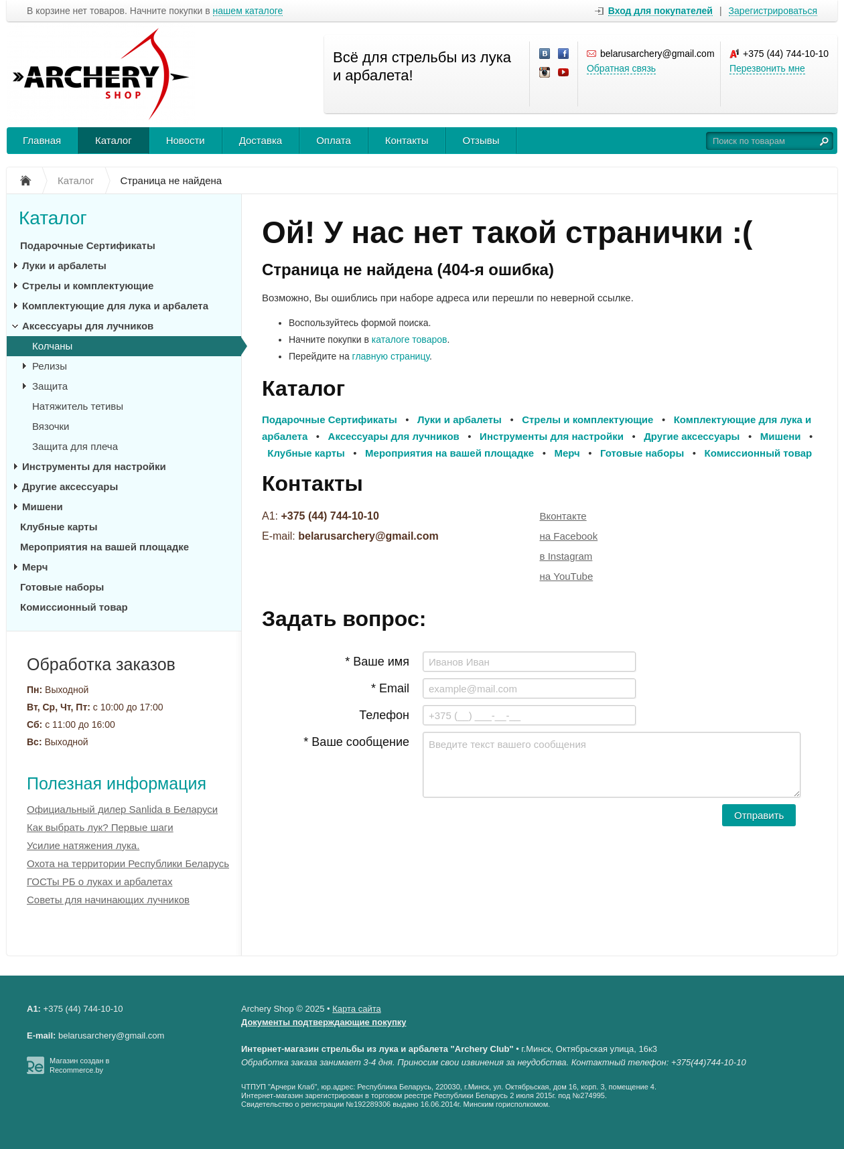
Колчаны (52, 346)
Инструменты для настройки (94, 466)
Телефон (384, 715)
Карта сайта (356, 1009)
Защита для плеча (75, 446)
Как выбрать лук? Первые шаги (100, 827)
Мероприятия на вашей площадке (104, 546)
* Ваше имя (377, 661)
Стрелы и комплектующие (87, 285)
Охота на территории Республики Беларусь (128, 863)
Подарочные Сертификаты (87, 245)
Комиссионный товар (74, 607)
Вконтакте (563, 516)
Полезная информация (116, 783)
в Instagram (566, 556)
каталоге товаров (409, 339)
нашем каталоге (248, 11)
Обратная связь (621, 68)
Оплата (333, 140)
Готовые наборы (62, 587)
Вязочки (50, 426)
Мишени (42, 506)
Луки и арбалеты (64, 265)
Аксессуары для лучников (87, 325)
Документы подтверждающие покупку (324, 1022)
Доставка (260, 140)
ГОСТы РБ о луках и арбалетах (99, 881)
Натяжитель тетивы (77, 406)
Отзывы (481, 140)
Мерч (35, 566)
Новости (185, 140)
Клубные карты (58, 526)
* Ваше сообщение (356, 742)
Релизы (49, 366)
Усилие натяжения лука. (83, 845)
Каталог (113, 140)
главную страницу (390, 356)
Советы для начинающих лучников (108, 899)
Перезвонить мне (767, 68)
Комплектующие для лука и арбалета (115, 305)
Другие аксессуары (70, 486)
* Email (390, 688)
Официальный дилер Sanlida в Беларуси (122, 809)
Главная (42, 140)
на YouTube (566, 576)
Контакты (407, 140)
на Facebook (569, 536)
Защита (50, 386)
